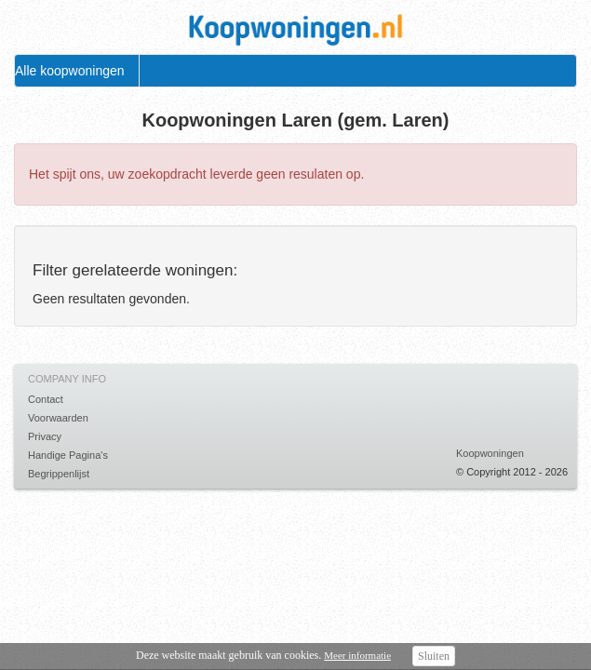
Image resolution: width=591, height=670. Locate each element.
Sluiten (434, 656)
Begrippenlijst (58, 473)
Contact (45, 399)
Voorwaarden (58, 417)
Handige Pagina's (68, 455)
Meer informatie (357, 655)
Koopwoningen (490, 453)
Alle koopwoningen (70, 70)
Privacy (44, 436)
